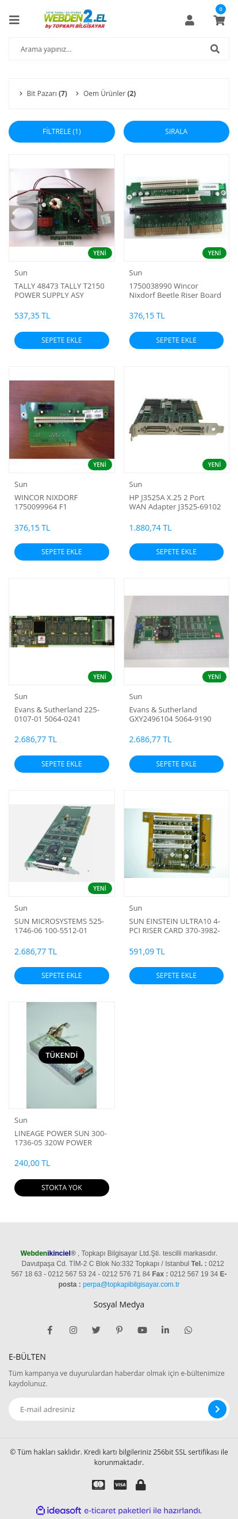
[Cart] (219, 20)
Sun (21, 272)
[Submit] (217, 1409)
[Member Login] (189, 20)
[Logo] (76, 20)
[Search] (119, 48)
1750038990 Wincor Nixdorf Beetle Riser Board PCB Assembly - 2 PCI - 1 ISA (175, 290)
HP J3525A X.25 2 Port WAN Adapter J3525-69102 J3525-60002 (175, 502)
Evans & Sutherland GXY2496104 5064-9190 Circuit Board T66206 (170, 714)
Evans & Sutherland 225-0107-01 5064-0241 (56, 714)
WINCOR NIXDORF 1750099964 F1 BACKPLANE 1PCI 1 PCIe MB (55, 502)
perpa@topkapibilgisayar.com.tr (131, 1284)
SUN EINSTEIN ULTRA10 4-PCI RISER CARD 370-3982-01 (174, 925)
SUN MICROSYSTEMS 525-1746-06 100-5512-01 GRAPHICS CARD (59, 925)
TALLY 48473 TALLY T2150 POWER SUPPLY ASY (59, 290)
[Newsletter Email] (119, 1409)
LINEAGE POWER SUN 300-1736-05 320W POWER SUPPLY (60, 1138)
